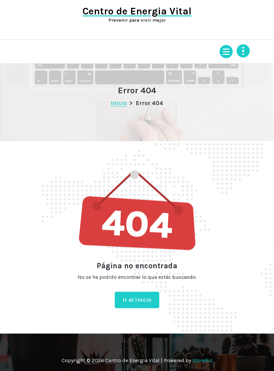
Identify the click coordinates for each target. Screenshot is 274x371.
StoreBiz (202, 360)
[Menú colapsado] (226, 51)
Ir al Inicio (137, 303)
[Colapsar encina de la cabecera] (243, 50)
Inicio (119, 103)
